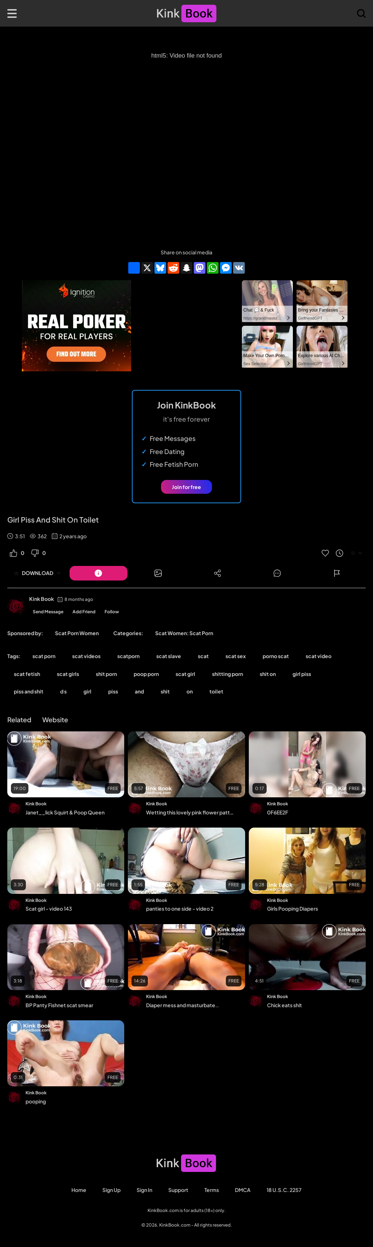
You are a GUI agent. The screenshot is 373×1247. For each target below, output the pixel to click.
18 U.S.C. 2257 (284, 1190)
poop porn (146, 674)
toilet (216, 691)
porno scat (276, 656)
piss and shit (28, 691)
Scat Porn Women (77, 633)
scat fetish (27, 674)
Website (55, 719)
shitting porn (227, 674)
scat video (318, 656)
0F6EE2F (277, 812)
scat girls (68, 674)
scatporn (128, 656)
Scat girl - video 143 (48, 908)
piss (113, 691)
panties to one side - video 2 (179, 908)
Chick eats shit (284, 1005)
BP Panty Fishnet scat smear (59, 1005)
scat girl (185, 674)
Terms (211, 1190)
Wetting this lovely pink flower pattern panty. (190, 812)
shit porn (106, 674)
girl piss (301, 674)
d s (63, 691)
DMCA (243, 1190)
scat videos (86, 656)
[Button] (98, 573)
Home (78, 1190)
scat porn (43, 656)
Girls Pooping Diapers (292, 908)
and (139, 691)
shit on (268, 674)
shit (165, 691)
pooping (35, 1101)
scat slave (168, 656)
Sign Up (111, 1190)
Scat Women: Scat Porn (184, 633)
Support (178, 1190)
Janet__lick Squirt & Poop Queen (65, 812)
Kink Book (41, 598)
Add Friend (83, 611)
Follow (112, 611)
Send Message (48, 611)
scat (203, 656)
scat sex (235, 656)
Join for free (186, 487)
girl (87, 691)
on (189, 691)
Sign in (144, 1190)
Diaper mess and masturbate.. (182, 1005)
